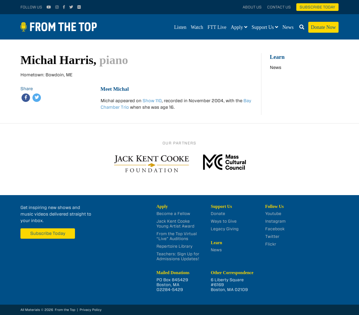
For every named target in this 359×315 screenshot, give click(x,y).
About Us (252, 7)
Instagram (275, 221)
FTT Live (216, 27)
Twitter (272, 236)
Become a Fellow (173, 213)
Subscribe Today (317, 7)
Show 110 (152, 100)
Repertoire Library (174, 246)
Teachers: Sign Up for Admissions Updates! (177, 256)
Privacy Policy (91, 310)
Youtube (273, 213)
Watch (197, 27)
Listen (180, 27)
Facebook (275, 228)
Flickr (270, 244)
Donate (218, 213)
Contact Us (279, 7)
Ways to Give (224, 221)
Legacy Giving (225, 228)
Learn (277, 57)
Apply (237, 27)
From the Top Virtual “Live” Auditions (176, 236)
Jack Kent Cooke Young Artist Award (175, 224)
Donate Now (323, 27)
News (288, 27)
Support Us (263, 27)
